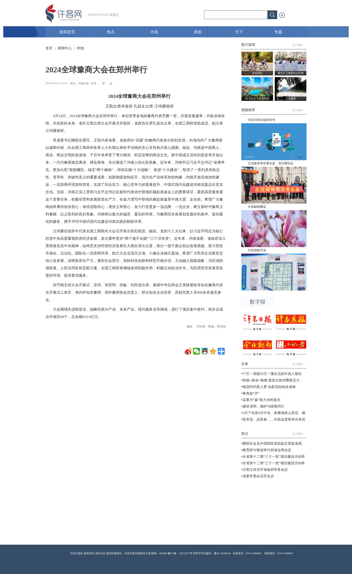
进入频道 (299, 45)
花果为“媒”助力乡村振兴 (261, 400)
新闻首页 (74, 32)
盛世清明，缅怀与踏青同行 (263, 406)
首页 (48, 48)
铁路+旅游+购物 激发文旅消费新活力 (271, 380)
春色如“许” (251, 393)
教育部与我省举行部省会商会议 (267, 450)
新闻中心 (65, 48)
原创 (207, 32)
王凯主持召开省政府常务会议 (265, 469)
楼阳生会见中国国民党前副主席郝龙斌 (272, 443)
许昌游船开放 (257, 250)
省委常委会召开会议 (258, 476)
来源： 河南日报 (79, 83)
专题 (286, 32)
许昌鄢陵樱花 (257, 206)
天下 (247, 32)
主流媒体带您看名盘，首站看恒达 (270, 163)
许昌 (163, 32)
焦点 (120, 32)
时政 (80, 48)
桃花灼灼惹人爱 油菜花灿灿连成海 (269, 387)
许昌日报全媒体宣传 (261, 119)
